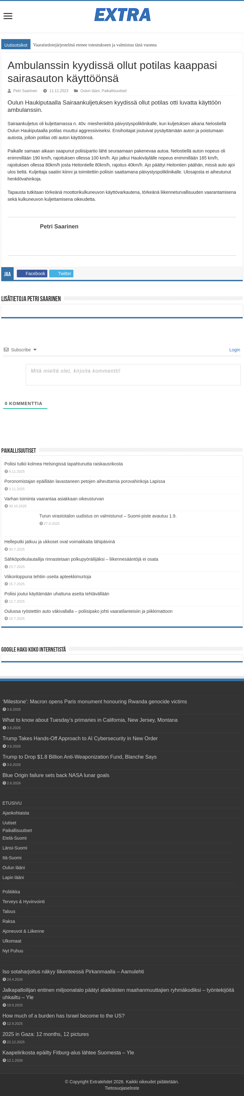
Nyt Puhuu (13, 950)
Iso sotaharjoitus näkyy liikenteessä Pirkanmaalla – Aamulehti (73, 971)
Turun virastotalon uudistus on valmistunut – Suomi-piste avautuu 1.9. (108, 515)
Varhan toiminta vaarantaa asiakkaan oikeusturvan (54, 498)
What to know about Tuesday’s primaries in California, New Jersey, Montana (90, 720)
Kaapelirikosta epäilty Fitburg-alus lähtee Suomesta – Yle (68, 1052)
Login (234, 349)
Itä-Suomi (12, 857)
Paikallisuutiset (114, 91)
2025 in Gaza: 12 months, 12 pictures (46, 1034)
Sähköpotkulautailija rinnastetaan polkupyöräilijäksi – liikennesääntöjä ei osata (81, 559)
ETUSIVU (12, 803)
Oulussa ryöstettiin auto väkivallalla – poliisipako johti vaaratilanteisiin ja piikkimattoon (88, 611)
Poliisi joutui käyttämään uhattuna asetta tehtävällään (56, 593)
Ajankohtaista (16, 812)
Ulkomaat (12, 941)
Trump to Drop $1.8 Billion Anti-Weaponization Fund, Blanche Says (80, 757)
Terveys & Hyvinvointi (24, 901)
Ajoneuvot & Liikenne (23, 931)
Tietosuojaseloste (122, 1088)
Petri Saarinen (25, 91)
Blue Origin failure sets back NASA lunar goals (56, 775)
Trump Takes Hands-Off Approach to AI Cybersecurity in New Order (80, 738)
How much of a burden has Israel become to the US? (64, 1015)
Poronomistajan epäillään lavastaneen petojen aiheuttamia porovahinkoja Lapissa (84, 481)
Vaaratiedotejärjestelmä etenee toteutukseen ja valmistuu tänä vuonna (95, 45)
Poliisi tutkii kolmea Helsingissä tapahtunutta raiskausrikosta (63, 463)
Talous (9, 911)
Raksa (9, 921)
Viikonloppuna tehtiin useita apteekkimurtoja (47, 576)
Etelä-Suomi (15, 838)
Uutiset (10, 822)
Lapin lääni (13, 877)
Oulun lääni (89, 91)
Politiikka (11, 891)
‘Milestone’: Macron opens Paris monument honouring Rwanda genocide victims (95, 701)
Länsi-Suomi (15, 847)
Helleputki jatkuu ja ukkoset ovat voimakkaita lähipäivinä (59, 541)
